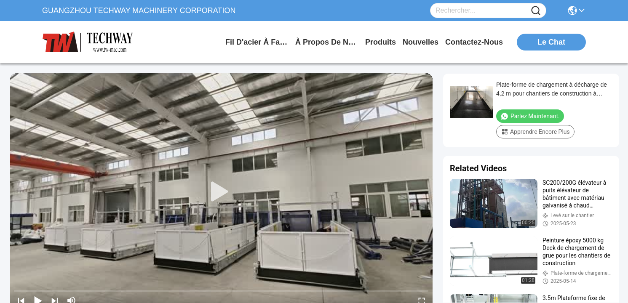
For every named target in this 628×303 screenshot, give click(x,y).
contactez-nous (474, 42)
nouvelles (420, 42)
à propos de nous (326, 42)
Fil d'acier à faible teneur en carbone (257, 42)
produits (380, 42)
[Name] (536, 10)
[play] (221, 191)
